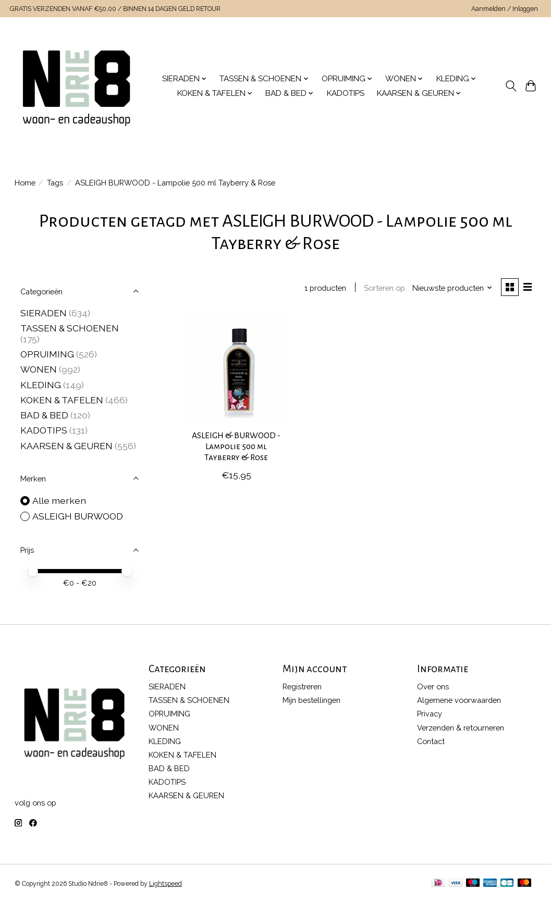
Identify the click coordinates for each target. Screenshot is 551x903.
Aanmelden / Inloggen (504, 9)
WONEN (38, 369)
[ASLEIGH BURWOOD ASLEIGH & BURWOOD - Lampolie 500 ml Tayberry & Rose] (236, 368)
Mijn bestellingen (311, 700)
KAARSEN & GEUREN (66, 445)
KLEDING (40, 384)
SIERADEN (43, 312)
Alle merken (59, 500)
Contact (431, 741)
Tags (55, 182)
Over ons (433, 686)
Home (25, 182)
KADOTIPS (345, 93)
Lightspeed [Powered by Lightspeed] (165, 883)
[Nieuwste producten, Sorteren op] (452, 287)
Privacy (429, 713)
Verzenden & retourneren (460, 727)
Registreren (302, 686)
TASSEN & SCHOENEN (69, 328)
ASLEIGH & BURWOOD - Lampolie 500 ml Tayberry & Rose (236, 447)
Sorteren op (384, 287)
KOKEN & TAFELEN (61, 399)
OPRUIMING (47, 354)
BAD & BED (44, 415)
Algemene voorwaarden (459, 700)
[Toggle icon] (510, 86)
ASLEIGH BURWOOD (77, 516)
